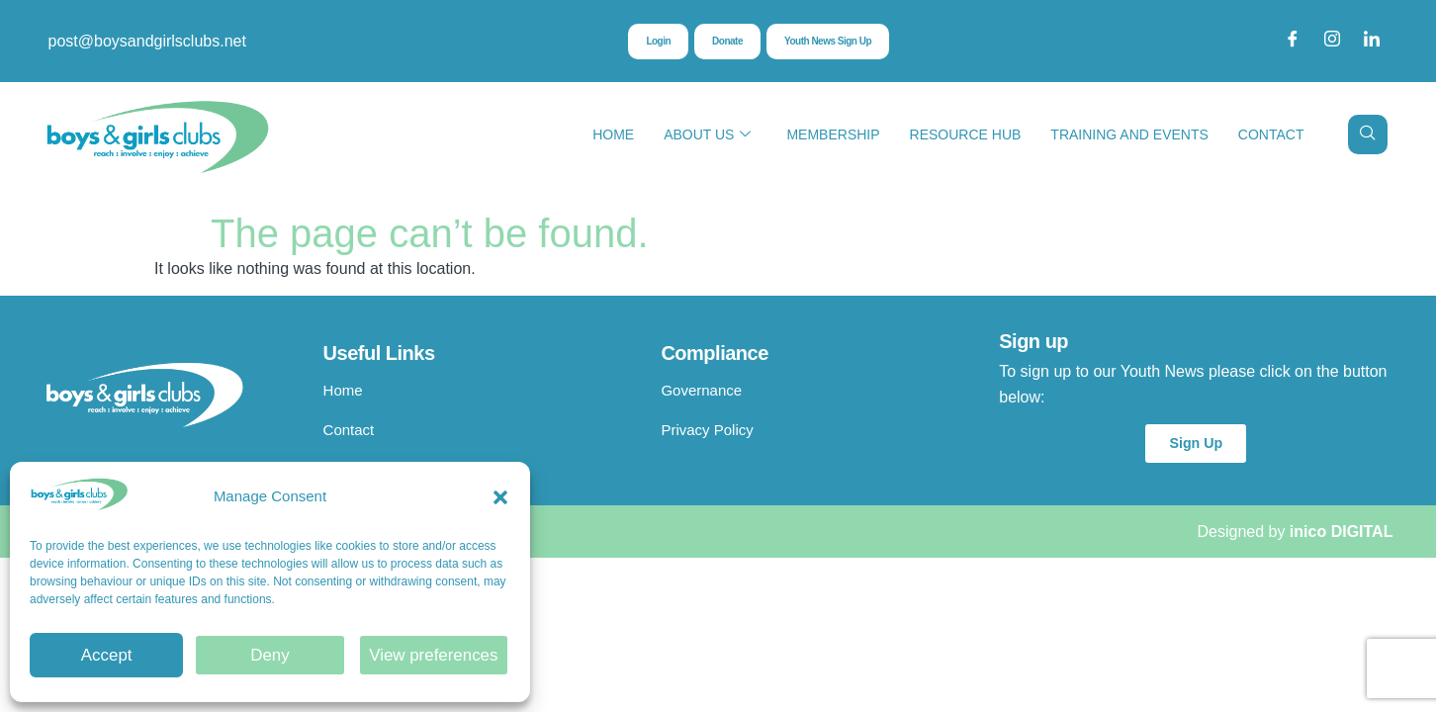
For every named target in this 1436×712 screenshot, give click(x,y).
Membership (832, 134)
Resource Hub (966, 134)
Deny (269, 655)
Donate (721, 42)
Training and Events (1129, 134)
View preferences (434, 655)
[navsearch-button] (1368, 134)
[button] (500, 497)
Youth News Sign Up (833, 42)
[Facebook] (1292, 41)
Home (613, 134)
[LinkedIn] (1372, 41)
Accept (107, 655)
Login (646, 42)
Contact (1271, 134)
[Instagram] (1332, 41)
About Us (707, 135)
